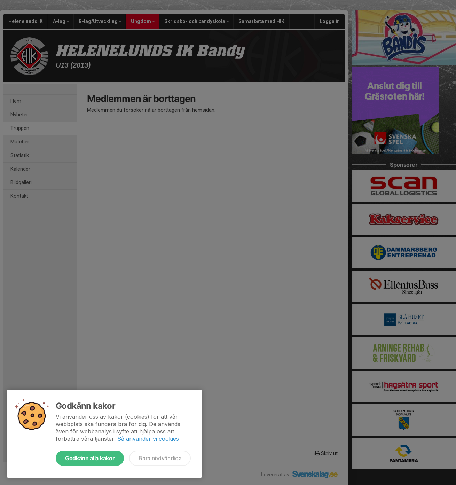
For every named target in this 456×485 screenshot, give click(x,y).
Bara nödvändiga (160, 458)
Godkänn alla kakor (90, 458)
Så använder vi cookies (148, 438)
